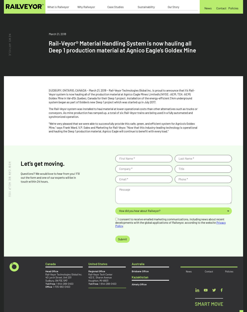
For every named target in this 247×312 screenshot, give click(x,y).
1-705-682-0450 (61, 286)
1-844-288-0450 (64, 283)
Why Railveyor (86, 7)
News (208, 8)
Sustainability (146, 7)
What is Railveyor (58, 7)
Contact (221, 8)
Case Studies (115, 7)
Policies (233, 8)
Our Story (173, 7)
